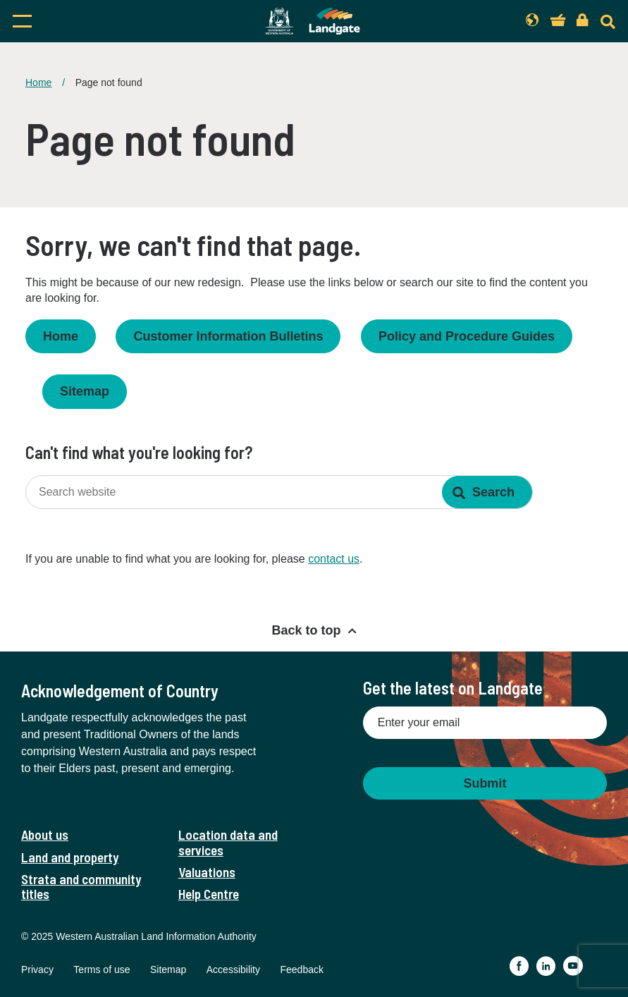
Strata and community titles (81, 886)
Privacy (37, 969)
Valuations (206, 872)
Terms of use (101, 969)
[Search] (608, 21)
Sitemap (84, 391)
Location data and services (228, 841)
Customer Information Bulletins (228, 336)
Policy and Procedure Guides (466, 336)
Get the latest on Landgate (453, 688)
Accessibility (233, 969)
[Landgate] (312, 21)
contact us (333, 559)
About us (44, 834)
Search (493, 492)
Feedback (301, 969)
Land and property (69, 857)
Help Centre (208, 894)
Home (38, 82)
